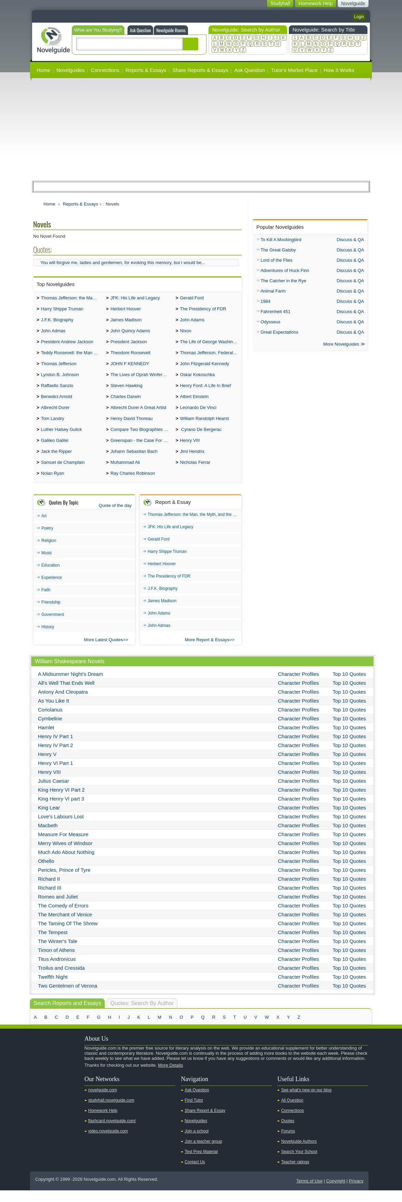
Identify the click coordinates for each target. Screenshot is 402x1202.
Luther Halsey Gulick (61, 438)
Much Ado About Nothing (66, 864)
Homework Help (102, 1122)
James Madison (126, 321)
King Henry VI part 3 (61, 810)
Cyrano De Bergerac (201, 438)
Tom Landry (52, 426)
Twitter (50, 1088)
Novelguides (70, 70)
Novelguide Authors (299, 1153)
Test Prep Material (201, 1163)
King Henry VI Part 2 (61, 801)
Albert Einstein (194, 403)
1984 (265, 301)
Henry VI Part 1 (55, 775)
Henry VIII (190, 450)
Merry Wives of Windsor (65, 855)
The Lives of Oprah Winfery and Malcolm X (141, 380)
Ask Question (140, 30)
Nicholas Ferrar (195, 473)
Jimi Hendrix (192, 461)
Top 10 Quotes (349, 686)
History (47, 638)
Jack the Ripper (56, 461)
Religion (48, 552)
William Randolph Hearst (204, 426)
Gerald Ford (191, 298)
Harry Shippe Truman (62, 310)
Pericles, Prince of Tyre (64, 881)
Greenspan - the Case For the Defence (141, 450)
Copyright (335, 1192)
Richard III (49, 899)
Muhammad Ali (125, 473)
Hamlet (46, 739)
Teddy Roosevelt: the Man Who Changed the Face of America (72, 356)
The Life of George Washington (210, 345)
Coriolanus (50, 721)
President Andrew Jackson (67, 345)
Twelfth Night (53, 988)
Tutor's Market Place (294, 70)
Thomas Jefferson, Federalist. (209, 356)
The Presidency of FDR (203, 310)
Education (50, 576)
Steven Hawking (126, 391)
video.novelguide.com (108, 1142)
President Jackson (128, 345)
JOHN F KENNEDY (129, 368)
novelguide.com (102, 1101)
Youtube (39, 1088)
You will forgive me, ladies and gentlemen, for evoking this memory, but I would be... (122, 262)
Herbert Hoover (125, 310)
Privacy (356, 1192)
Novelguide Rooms (171, 30)
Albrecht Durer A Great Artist (138, 415)
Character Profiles (298, 686)
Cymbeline (50, 730)
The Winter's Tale (57, 953)
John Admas (53, 333)
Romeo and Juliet (58, 908)
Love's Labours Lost (61, 828)
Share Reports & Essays (200, 70)
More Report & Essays (207, 651)
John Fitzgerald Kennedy (204, 368)
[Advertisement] (201, 129)
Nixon (185, 333)
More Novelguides (341, 344)
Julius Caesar (53, 792)
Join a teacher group (203, 1153)
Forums (288, 1142)
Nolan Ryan (52, 484)
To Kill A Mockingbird (280, 239)
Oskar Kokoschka (197, 380)
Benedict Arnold (56, 403)
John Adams (192, 321)
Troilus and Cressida (61, 979)
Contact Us (195, 1173)
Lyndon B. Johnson (60, 380)
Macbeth (48, 837)
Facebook (60, 1088)
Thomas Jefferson (59, 368)
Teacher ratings (295, 1173)
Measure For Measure (63, 846)
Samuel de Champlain (63, 473)
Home (43, 70)
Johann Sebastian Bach (133, 461)
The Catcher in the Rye (283, 280)
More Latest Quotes (103, 651)
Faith (46, 601)
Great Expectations (279, 332)
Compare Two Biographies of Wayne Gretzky (141, 438)
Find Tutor (194, 1112)
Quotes (287, 1132)
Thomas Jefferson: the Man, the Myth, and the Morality (72, 298)
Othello (46, 873)
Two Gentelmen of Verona (67, 997)
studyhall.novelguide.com (111, 1112)
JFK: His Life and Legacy (135, 298)
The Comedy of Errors (63, 917)
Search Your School (299, 1163)
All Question (292, 1112)
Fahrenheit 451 (275, 311)
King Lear (49, 819)
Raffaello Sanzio (57, 391)
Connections (105, 70)
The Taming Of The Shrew (68, 935)
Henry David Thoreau (131, 426)
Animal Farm (273, 291)
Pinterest (71, 1088)
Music (46, 564)
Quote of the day (115, 517)
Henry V (47, 766)
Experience (51, 589)
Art (43, 527)
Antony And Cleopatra (63, 703)
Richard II (49, 890)
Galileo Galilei (54, 450)
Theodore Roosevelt (130, 356)
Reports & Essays (145, 70)
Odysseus (270, 321)
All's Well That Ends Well (66, 694)
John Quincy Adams (130, 333)
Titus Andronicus (57, 971)
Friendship (51, 613)
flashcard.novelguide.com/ (112, 1132)
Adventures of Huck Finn (284, 270)
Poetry (47, 539)
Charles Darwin (125, 403)
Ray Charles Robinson (132, 484)
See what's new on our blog (306, 1101)
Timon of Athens (56, 962)
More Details (170, 1076)
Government (52, 626)
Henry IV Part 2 (55, 757)
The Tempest (52, 944)
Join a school (197, 1142)
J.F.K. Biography (57, 321)
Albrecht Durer (55, 415)
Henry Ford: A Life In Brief (205, 391)
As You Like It (53, 712)
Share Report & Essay (205, 1122)
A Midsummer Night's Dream (70, 686)
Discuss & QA (350, 239)
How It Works (339, 70)
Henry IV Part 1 (55, 748)
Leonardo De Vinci (198, 415)
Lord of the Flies (276, 260)
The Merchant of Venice (65, 926)
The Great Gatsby (278, 249)
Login (359, 16)
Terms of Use (309, 1192)
